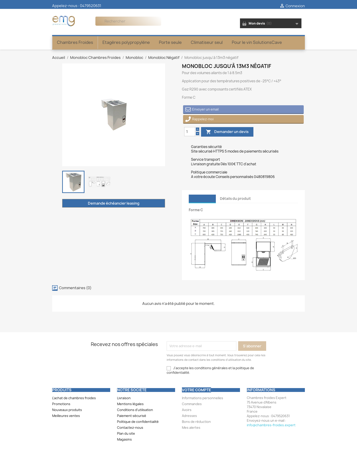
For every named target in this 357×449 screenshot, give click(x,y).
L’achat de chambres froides (74, 398)
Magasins (124, 439)
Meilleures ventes (66, 416)
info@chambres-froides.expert (271, 425)
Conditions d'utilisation (135, 410)
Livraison (124, 398)
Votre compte (196, 389)
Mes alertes (191, 427)
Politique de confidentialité (138, 421)
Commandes (192, 404)
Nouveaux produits (67, 410)
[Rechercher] (128, 21)
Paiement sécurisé (131, 416)
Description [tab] (202, 198)
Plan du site (126, 433)
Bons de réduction (196, 421)
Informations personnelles (202, 398)
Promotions (61, 404)
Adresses (189, 416)
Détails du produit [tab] (235, 198)
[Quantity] (189, 131)
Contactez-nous (130, 427)
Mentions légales (130, 404)
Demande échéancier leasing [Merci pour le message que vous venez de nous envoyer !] (113, 203)
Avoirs (186, 410)
